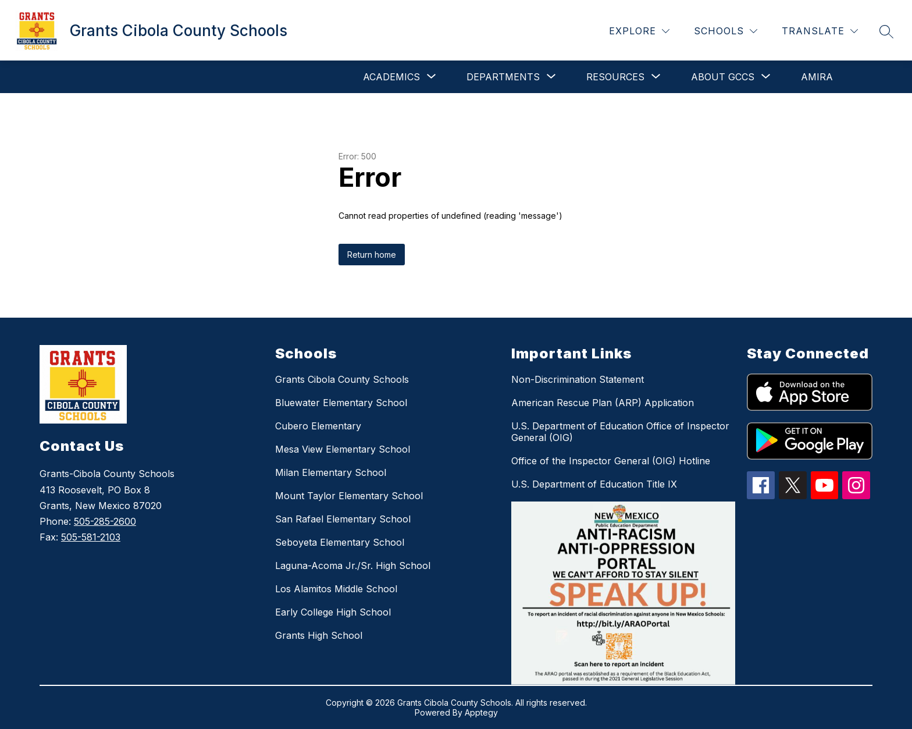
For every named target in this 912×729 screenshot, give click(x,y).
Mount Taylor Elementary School (349, 496)
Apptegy (481, 712)
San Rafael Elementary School (343, 519)
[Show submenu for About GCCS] (722, 77)
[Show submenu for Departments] (503, 77)
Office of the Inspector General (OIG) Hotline (610, 461)
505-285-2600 (105, 521)
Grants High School (318, 635)
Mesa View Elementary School (342, 449)
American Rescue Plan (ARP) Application (602, 402)
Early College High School (333, 612)
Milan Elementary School (330, 472)
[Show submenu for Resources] (615, 77)
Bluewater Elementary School (341, 402)
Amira (817, 77)
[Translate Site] (820, 31)
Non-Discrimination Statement (577, 379)
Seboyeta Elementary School (339, 542)
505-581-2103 (90, 537)
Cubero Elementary (318, 426)
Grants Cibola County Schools (342, 379)
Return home (371, 254)
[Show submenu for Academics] (391, 77)
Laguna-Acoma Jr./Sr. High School (352, 565)
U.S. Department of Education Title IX (594, 484)
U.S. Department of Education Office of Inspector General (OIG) (620, 431)
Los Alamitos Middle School (336, 589)
